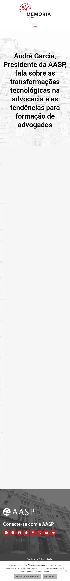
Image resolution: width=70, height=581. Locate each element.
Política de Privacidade (39, 559)
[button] (35, 25)
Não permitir (50, 576)
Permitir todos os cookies (27, 576)
